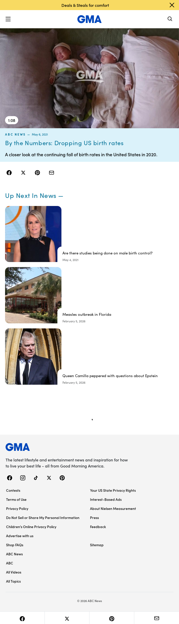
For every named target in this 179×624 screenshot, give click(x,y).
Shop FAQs (14, 544)
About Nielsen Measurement (113, 508)
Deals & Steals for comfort (85, 5)
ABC (9, 562)
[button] (8, 19)
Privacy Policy (17, 508)
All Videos (13, 572)
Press (94, 517)
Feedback (98, 526)
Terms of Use (16, 499)
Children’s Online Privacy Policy (31, 526)
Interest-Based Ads (106, 499)
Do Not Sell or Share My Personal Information (42, 517)
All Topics (13, 581)
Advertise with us (19, 535)
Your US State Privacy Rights (113, 490)
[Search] (170, 19)
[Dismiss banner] (172, 5)
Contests (13, 490)
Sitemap (97, 544)
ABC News (15, 134)
